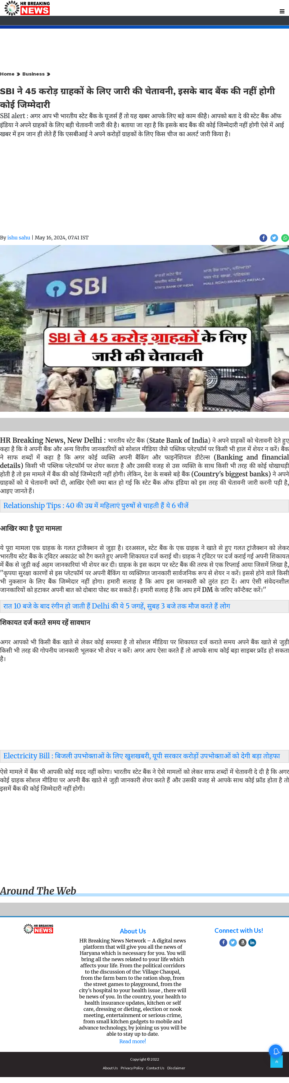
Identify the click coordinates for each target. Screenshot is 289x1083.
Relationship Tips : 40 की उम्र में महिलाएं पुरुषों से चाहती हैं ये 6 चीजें (95, 505)
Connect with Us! (238, 930)
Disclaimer (176, 1068)
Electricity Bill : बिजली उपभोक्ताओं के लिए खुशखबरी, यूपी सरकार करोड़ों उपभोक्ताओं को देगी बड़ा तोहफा (141, 756)
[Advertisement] (144, 190)
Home (7, 74)
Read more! (132, 1041)
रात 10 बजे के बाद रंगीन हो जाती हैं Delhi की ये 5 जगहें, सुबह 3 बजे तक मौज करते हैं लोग (116, 606)
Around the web (38, 891)
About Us (133, 931)
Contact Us (155, 1068)
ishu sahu (18, 237)
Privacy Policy (132, 1068)
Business (33, 74)
